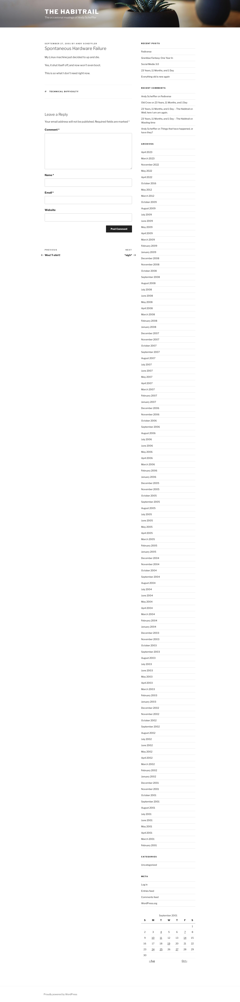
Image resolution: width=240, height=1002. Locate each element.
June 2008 (147, 295)
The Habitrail (72, 11)
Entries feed (147, 890)
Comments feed (149, 897)
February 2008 (149, 320)
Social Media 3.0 (150, 64)
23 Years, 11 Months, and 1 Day (157, 70)
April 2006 (147, 458)
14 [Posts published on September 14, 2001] (185, 937)
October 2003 (149, 645)
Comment (52, 129)
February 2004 (149, 620)
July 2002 (146, 739)
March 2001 (147, 839)
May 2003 (146, 676)
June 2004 (147, 595)
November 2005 (150, 489)
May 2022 (146, 170)
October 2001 (148, 795)
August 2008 (148, 283)
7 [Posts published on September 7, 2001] (185, 932)
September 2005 (150, 501)
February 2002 (149, 770)
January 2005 (148, 551)
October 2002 (148, 720)
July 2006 (146, 439)
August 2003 (148, 657)
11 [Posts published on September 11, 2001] (161, 937)
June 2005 (147, 520)
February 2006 (149, 470)
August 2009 (148, 208)
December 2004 (150, 558)
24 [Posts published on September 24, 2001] (153, 949)
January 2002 (148, 776)
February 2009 (149, 245)
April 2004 (147, 608)
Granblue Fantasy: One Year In (157, 57)
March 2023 (147, 158)
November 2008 (150, 264)
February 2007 (149, 395)
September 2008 (150, 277)
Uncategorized (149, 864)
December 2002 (150, 707)
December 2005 (150, 483)
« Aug (152, 960)
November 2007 (150, 339)
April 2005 (147, 533)
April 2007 (146, 383)
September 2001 (150, 801)
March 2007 (148, 389)
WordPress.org (149, 903)
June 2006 (147, 445)
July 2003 (146, 664)
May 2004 (146, 601)
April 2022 (146, 177)
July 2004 (146, 589)
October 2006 (149, 420)
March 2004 (148, 614)
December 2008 (150, 258)
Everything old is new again (155, 76)
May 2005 (146, 526)
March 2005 (148, 539)
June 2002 (147, 745)
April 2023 (146, 152)
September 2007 (150, 352)
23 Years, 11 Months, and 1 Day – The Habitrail (165, 108)
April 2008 (147, 308)
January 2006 (148, 476)
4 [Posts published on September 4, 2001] (161, 932)
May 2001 (146, 826)
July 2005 (146, 514)
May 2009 (146, 227)
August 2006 (148, 433)
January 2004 (148, 626)
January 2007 (148, 401)
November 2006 (150, 414)
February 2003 (149, 695)
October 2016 (148, 183)
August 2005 (148, 508)
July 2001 (146, 814)
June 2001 (146, 820)
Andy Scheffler (86, 43)
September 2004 (150, 576)
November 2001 (150, 789)
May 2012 (146, 189)
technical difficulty (64, 91)
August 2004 (148, 582)
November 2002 (150, 714)
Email (49, 192)
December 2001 (150, 782)
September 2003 (150, 651)
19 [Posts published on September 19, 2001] (169, 943)
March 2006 (148, 464)
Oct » (184, 960)
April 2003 (147, 682)
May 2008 (146, 302)
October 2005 (149, 495)
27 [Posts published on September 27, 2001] (177, 949)
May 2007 (146, 376)
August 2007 (148, 358)
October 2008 (149, 270)
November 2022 (150, 164)
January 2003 (148, 701)
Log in (144, 884)
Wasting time (148, 122)
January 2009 (148, 252)
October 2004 (149, 570)
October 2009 (149, 202)
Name (49, 175)
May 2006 (146, 451)
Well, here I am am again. (154, 112)
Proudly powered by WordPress (60, 994)
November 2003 (150, 639)
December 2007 (150, 333)
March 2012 (147, 195)
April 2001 (146, 832)
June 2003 (147, 670)
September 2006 (150, 426)
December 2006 (150, 408)
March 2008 (148, 314)
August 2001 (148, 807)
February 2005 (149, 545)
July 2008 (146, 289)
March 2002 (148, 764)
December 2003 (150, 632)
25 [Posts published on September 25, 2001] (161, 949)
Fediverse (146, 51)
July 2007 (146, 364)
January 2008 (148, 326)
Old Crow (146, 102)
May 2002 (146, 751)
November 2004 (150, 564)
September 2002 (150, 726)
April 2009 (147, 233)
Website (50, 210)
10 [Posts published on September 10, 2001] (153, 937)
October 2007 (148, 345)
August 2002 (148, 732)
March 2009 (148, 239)
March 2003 (148, 689)
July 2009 (146, 214)
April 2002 (146, 757)
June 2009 (147, 220)
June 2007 (147, 370)
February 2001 (149, 845)
